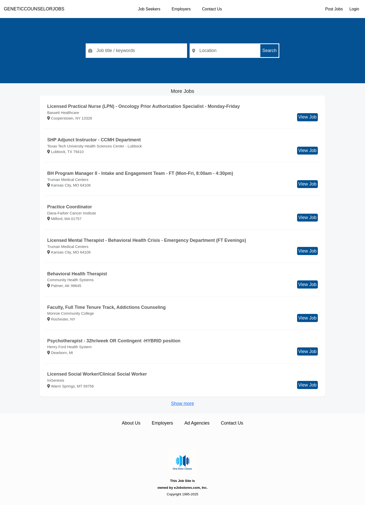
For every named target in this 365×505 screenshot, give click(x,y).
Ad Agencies (196, 423)
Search (269, 50)
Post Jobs (334, 9)
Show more (182, 403)
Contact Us (212, 9)
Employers (181, 9)
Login (354, 9)
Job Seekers (149, 9)
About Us (131, 423)
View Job (307, 117)
